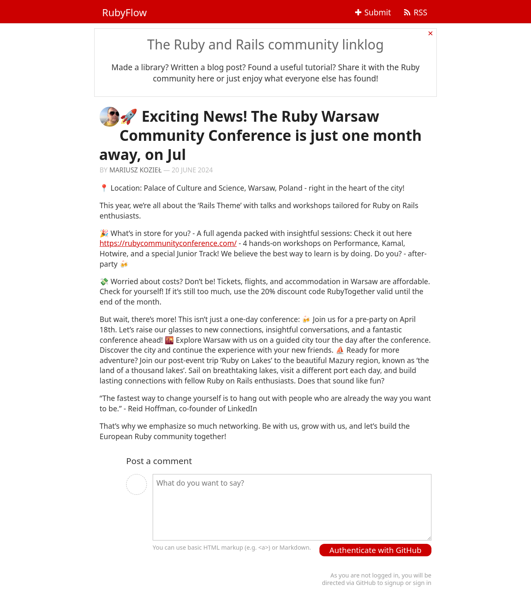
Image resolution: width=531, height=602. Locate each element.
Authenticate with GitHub (375, 550)
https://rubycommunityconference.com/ (168, 243)
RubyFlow (124, 12)
